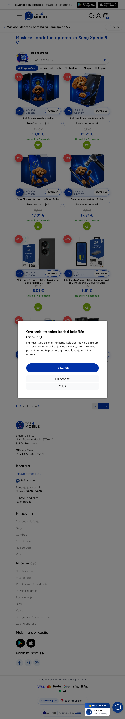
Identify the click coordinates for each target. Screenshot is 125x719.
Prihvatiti (62, 368)
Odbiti (62, 386)
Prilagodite (62, 379)
